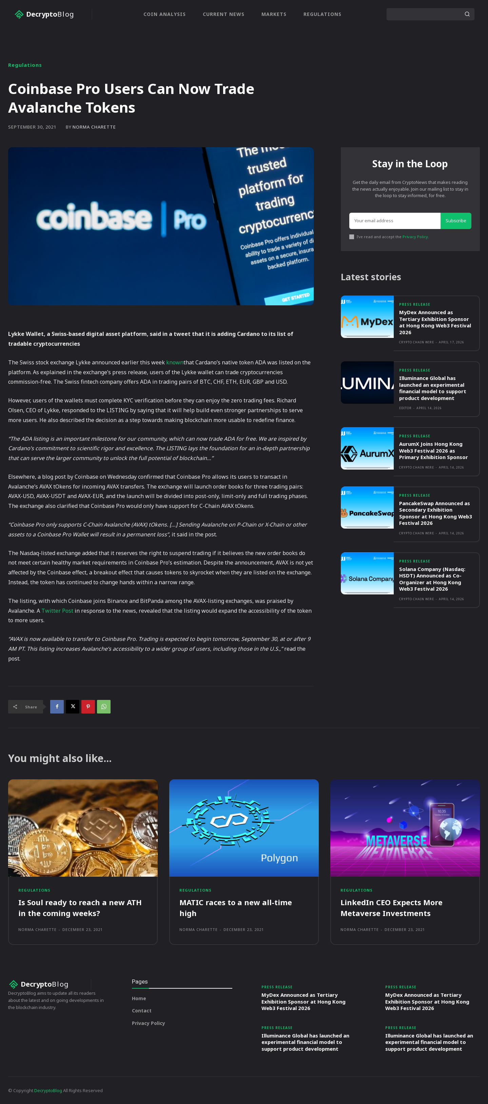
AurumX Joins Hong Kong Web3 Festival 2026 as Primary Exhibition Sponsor (434, 451)
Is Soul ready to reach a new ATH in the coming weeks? (80, 907)
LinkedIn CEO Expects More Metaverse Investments (391, 907)
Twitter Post (57, 610)
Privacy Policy (415, 236)
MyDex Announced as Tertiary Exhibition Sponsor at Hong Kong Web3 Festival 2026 (435, 322)
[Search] (467, 14)
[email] (395, 221)
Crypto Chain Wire (416, 342)
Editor (405, 408)
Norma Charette (94, 127)
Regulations (25, 65)
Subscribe (456, 220)
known (174, 362)
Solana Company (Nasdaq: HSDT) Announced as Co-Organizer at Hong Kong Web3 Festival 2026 (432, 579)
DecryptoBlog (48, 1090)
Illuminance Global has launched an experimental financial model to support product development (433, 388)
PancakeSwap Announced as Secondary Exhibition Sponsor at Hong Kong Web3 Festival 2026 (436, 513)
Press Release (414, 305)
